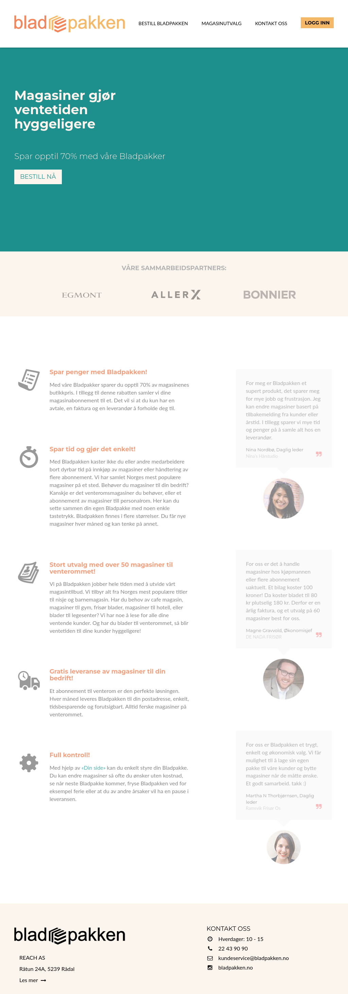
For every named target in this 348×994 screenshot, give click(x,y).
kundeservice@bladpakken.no (254, 958)
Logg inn (317, 23)
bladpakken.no (236, 967)
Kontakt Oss (271, 23)
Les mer (32, 980)
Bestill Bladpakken (163, 23)
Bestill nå (38, 176)
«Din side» (88, 767)
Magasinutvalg (222, 23)
